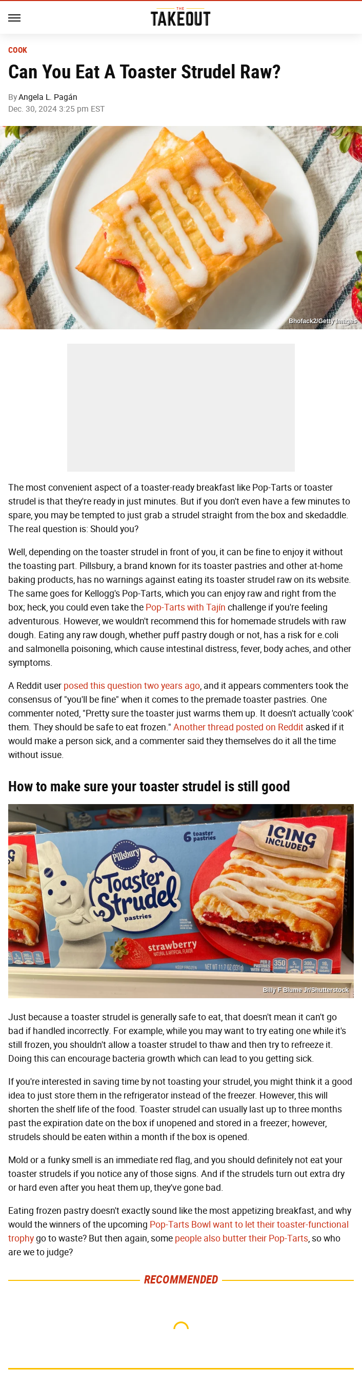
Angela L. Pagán (47, 97)
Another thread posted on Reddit (238, 727)
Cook (17, 50)
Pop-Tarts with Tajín (186, 607)
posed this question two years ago (132, 685)
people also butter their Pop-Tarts (241, 1238)
